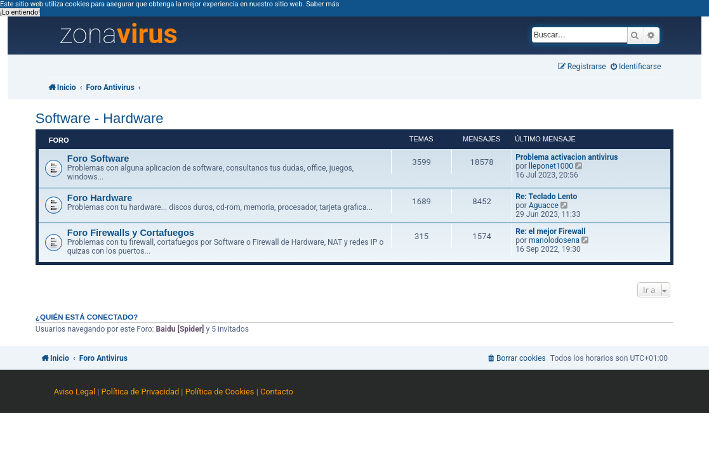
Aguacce (544, 205)
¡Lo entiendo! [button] (20, 12)
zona (119, 34)
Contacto (276, 391)
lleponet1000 (551, 166)
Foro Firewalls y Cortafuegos (130, 233)
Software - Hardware (100, 118)
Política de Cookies (220, 391)
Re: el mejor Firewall (550, 231)
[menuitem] (636, 66)
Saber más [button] (322, 4)
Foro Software (98, 158)
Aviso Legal (74, 391)
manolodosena (554, 240)
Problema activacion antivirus (566, 157)
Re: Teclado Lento (546, 196)
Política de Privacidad (141, 391)
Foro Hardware (99, 198)
